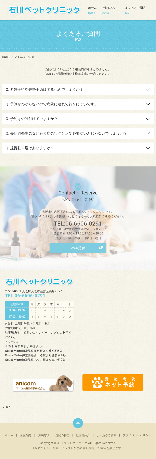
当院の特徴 (62, 433)
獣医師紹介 (83, 433)
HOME (6, 56)
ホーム (92, 10)
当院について (110, 10)
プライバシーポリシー (137, 433)
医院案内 (25, 433)
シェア (6, 404)
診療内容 (43, 433)
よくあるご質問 (135, 10)
